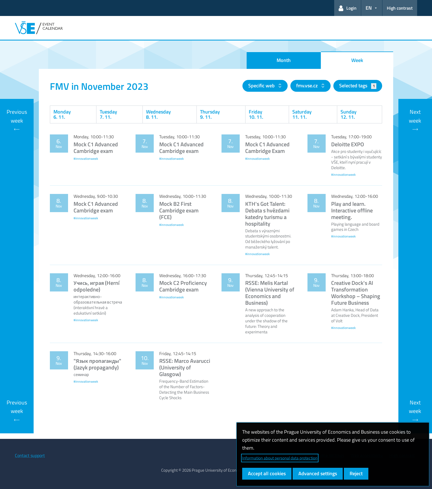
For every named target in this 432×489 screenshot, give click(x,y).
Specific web (262, 85)
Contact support (30, 455)
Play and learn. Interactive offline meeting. (352, 210)
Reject (356, 473)
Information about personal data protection (279, 458)
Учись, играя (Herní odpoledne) (97, 286)
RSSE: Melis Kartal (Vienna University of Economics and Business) (269, 293)
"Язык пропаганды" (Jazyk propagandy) (97, 364)
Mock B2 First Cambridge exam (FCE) (179, 210)
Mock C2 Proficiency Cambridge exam (183, 286)
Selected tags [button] (357, 85)
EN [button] (369, 8)
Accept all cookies (267, 473)
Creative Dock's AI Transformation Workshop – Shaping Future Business (355, 293)
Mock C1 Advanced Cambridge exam (96, 147)
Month (284, 60)
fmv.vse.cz (307, 85)
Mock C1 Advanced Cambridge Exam (267, 147)
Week (357, 60)
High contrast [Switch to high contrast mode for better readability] (400, 8)
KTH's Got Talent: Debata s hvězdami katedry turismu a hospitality (267, 213)
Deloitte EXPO (347, 144)
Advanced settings (317, 473)
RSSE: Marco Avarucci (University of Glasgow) (184, 367)
